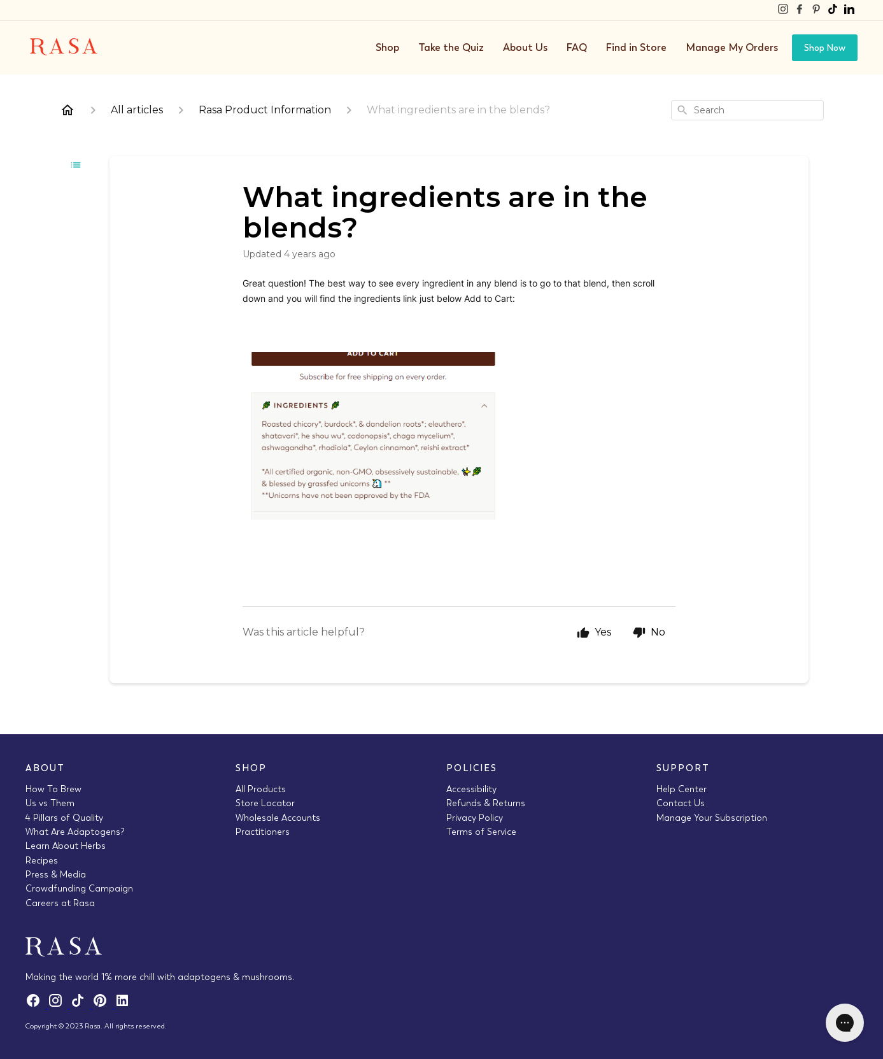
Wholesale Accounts (278, 817)
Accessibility (471, 789)
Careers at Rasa (60, 903)
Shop (387, 47)
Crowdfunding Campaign (79, 888)
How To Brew (53, 789)
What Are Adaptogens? (75, 831)
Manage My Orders (732, 47)
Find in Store (636, 47)
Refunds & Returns (485, 803)
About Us (525, 47)
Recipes (41, 860)
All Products (261, 789)
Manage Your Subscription (711, 817)
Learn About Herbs (65, 845)
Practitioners (263, 831)
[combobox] (747, 110)
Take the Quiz (451, 47)
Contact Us (680, 803)
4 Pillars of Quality (64, 817)
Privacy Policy (474, 817)
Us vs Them (49, 803)
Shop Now (824, 47)
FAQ (577, 47)
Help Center (681, 789)
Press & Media (55, 874)
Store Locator (265, 803)
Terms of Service (481, 831)
